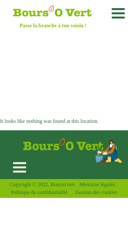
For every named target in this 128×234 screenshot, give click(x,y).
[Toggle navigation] (118, 13)
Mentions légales (97, 184)
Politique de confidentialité (39, 192)
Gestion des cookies (96, 192)
